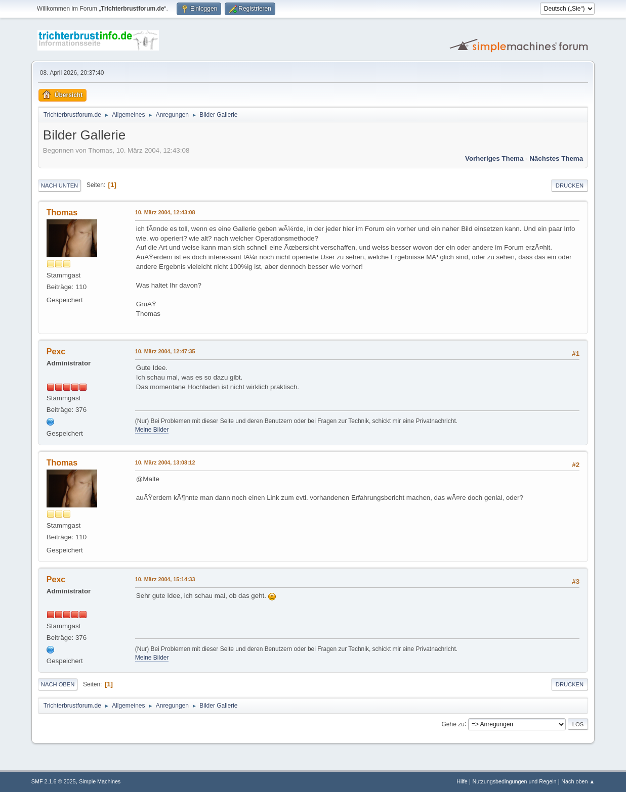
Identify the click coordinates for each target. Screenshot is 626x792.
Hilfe (462, 781)
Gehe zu (453, 723)
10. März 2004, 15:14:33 (165, 579)
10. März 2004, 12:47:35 (165, 351)
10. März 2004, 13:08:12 (165, 462)
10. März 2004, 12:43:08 (165, 212)
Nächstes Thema (556, 158)
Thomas (62, 212)
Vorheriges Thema (494, 158)
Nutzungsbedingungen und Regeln (514, 781)
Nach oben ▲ (578, 781)
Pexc (56, 351)
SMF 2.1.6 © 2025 (53, 781)
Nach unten (59, 185)
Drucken (569, 185)
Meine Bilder (152, 429)
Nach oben (58, 684)
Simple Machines (99, 781)
